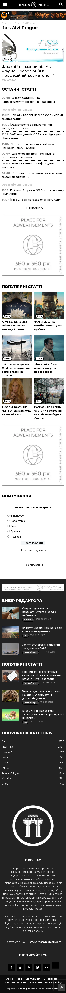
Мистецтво (12, 97)
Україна (9, 20)
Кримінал (11, 69)
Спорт (8, 55)
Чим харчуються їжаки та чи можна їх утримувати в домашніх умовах (41, 695)
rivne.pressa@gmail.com (44, 942)
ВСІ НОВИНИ (33, 208)
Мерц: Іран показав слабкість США (36, 199)
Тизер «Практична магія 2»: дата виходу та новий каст (16, 410)
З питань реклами (15, 982)
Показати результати (33, 550)
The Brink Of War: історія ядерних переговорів (46, 368)
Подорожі (12, 104)
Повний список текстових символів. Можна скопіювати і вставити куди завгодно (42, 675)
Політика (10, 34)
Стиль (8, 76)
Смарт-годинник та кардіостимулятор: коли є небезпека (39, 612)
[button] (61, 4)
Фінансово (17, 515)
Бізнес (8, 41)
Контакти (36, 982)
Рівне (7, 27)
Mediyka (25, 988)
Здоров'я (11, 48)
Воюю (14, 526)
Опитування (32, 979)
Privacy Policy (53, 982)
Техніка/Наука (15, 83)
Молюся (15, 536)
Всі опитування (33, 564)
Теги (19, 979)
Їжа (5, 90)
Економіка (12, 62)
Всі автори (50, 979)
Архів (9, 979)
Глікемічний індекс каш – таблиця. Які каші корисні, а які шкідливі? (43, 714)
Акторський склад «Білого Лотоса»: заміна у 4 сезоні (14, 325)
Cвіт (6, 13)
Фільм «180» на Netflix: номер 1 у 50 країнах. (48, 325)
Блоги (8, 111)
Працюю (15, 531)
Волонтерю (17, 521)
